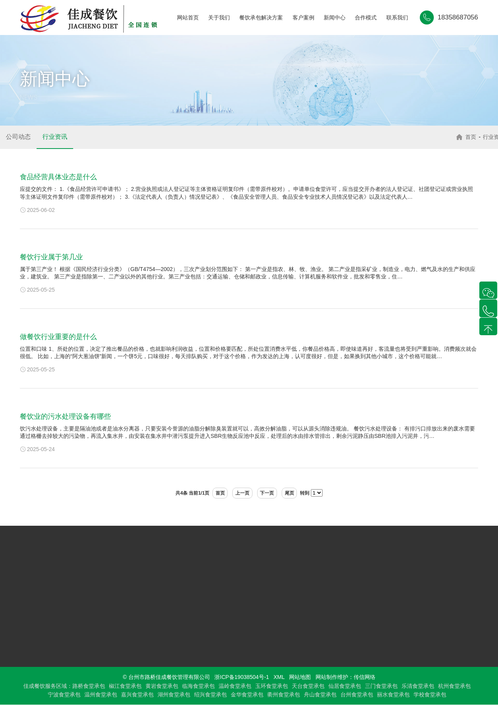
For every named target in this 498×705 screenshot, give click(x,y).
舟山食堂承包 (320, 695)
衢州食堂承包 (283, 695)
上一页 (240, 493)
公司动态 (18, 136)
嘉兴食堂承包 (137, 695)
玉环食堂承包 (271, 686)
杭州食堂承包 (454, 686)
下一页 (269, 493)
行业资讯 (54, 136)
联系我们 (397, 17)
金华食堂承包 (247, 695)
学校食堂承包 (430, 695)
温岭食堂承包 (235, 686)
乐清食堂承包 (418, 686)
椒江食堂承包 (125, 686)
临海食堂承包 (198, 686)
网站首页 (188, 17)
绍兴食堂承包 (210, 695)
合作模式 (366, 17)
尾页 (295, 493)
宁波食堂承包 (64, 695)
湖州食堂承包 (174, 695)
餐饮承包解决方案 (261, 17)
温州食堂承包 (100, 695)
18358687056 (458, 17)
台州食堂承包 (356, 695)
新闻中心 (334, 17)
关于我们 (219, 17)
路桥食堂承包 (88, 686)
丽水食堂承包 (393, 695)
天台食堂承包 (308, 686)
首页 (468, 137)
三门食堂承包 (381, 686)
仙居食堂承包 (344, 686)
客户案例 (303, 17)
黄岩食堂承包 (162, 686)
